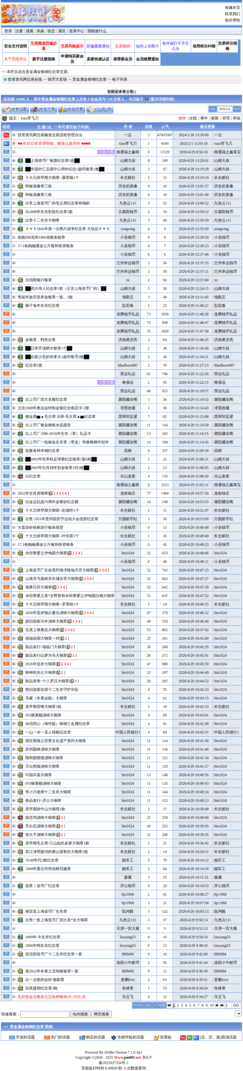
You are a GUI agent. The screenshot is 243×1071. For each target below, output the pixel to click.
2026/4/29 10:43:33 (194, 689)
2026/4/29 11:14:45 (194, 442)
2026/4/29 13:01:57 (194, 186)
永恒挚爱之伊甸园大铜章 (46, 553)
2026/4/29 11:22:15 (194, 382)
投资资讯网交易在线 (25, 79)
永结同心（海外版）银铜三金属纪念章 (57, 723)
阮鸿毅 (128, 911)
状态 (51, 31)
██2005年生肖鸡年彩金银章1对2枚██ (57, 468)
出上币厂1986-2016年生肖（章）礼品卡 (58, 433)
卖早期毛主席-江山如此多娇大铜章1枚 (57, 843)
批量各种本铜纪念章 (42, 450)
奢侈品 (128, 382)
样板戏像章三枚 (38, 186)
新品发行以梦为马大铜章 (46, 655)
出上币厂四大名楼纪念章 (46, 399)
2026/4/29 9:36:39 (194, 971)
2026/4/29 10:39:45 (194, 826)
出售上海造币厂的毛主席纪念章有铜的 (57, 203)
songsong (128, 229)
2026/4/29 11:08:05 (194, 468)
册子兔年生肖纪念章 (42, 305)
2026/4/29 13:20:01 (194, 160)
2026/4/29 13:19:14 (194, 177)
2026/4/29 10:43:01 (194, 715)
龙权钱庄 (127, 493)
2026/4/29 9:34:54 (194, 988)
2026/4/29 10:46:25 (194, 604)
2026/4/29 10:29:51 (194, 851)
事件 (204, 118)
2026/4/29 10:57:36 (194, 493)
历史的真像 (127, 186)
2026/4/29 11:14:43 (194, 408)
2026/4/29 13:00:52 (194, 203)
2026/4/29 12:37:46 (194, 254)
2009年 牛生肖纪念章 (42, 937)
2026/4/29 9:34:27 (194, 997)
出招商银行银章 (38, 280)
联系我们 (232, 14)
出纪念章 (32, 476)
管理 (226, 118)
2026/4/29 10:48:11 (194, 561)
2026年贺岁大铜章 (40, 664)
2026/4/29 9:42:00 (194, 954)
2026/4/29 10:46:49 (194, 621)
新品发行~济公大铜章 (43, 800)
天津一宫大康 (127, 928)
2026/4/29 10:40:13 (194, 800)
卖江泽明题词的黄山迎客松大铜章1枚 (56, 851)
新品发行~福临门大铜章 (45, 647)
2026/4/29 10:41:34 (194, 758)
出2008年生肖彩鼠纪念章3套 (49, 212)
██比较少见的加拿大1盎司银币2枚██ (57, 357)
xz (127, 280)
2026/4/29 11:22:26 (194, 374)
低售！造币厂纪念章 (42, 886)
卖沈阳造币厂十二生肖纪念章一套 (53, 954)
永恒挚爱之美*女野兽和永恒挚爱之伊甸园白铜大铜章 (70, 595)
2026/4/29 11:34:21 (194, 357)
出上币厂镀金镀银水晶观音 (48, 425)
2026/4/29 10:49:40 (194, 536)
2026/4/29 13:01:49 (194, 194)
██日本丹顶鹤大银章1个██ (48, 348)
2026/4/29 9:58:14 (194, 920)
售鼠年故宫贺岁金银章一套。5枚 (45, 297)
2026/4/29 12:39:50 (194, 237)
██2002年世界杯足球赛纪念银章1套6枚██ (61, 459)
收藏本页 (232, 7)
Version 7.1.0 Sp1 (128, 1052)
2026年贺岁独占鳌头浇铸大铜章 (51, 613)
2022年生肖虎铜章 (33, 493)
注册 (19, 31)
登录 (8, 31)
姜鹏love (128, 979)
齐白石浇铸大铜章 (40, 826)
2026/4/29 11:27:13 (194, 365)
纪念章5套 (33, 365)
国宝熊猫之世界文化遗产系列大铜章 (55, 741)
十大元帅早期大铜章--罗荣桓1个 (52, 604)
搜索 (30, 31)
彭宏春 (128, 305)
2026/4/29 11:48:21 (194, 305)
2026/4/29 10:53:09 (194, 519)
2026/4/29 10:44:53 (194, 681)
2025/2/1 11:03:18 (194, 143)
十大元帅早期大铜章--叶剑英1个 (52, 536)
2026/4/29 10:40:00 (194, 817)
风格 (40, 31)
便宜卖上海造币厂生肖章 (46, 911)
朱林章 (128, 988)
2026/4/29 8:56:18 (194, 152)
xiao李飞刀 (30, 118)
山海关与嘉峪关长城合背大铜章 (51, 578)
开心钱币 (127, 886)
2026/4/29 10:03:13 (194, 911)
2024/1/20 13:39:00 (194, 135)
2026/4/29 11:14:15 (194, 433)
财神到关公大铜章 (40, 672)
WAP (237, 109)
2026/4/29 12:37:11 (194, 271)
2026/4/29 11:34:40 (194, 348)
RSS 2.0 (225, 109)
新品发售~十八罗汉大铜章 (47, 681)
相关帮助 (232, 20)
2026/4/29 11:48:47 (194, 322)
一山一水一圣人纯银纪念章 (48, 732)
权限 (215, 118)
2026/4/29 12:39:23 (194, 246)
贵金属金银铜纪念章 (89, 79)
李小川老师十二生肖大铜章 (48, 792)
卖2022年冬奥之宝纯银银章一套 (51, 971)
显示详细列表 (162, 99)
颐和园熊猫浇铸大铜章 (44, 758)
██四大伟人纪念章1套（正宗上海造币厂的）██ (65, 288)
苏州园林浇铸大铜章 (42, 749)
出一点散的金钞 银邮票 (44, 979)
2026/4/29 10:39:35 (194, 834)
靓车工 (128, 860)
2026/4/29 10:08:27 (194, 894)
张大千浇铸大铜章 (40, 834)
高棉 (128, 450)
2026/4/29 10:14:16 (194, 869)
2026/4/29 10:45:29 (194, 647)
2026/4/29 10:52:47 (194, 510)
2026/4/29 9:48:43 (194, 945)
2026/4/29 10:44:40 (194, 672)
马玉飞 (128, 997)
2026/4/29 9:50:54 (194, 937)
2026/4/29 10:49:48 (194, 527)
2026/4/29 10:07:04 (194, 903)
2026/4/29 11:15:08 (194, 416)
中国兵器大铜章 (38, 775)
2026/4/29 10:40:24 (194, 792)
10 (212, 1005)
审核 (236, 118)
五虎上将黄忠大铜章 (42, 630)
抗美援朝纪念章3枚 (41, 988)
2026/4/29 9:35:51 (194, 979)
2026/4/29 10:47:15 (194, 570)
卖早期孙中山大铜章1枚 (45, 809)
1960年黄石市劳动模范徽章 (48, 869)
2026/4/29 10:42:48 (194, 723)
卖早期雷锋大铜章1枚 (43, 706)
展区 (62, 31)
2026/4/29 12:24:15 (194, 288)
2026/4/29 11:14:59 (194, 425)
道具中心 (76, 31)
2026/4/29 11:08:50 (194, 476)
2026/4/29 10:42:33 (194, 706)
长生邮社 (127, 177)
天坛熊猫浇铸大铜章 (42, 766)
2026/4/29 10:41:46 (194, 749)
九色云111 (127, 203)
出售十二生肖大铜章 (42, 220)
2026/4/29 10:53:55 (194, 502)
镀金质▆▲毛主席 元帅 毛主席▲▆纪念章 (60, 416)
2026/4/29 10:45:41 (194, 655)
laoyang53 (128, 937)
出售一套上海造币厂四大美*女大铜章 (56, 920)
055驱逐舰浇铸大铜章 (43, 715)
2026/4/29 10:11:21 (194, 877)
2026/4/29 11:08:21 (194, 459)
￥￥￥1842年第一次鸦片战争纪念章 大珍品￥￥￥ (67, 229)
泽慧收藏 (127, 408)
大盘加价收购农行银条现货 (40, 527)
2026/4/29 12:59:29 (194, 220)
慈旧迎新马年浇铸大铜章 (46, 621)
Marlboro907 (128, 365)
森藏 (128, 877)
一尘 (128, 135)
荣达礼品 (127, 374)
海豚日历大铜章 (38, 587)
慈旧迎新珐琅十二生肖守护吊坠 (51, 689)
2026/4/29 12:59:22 (194, 212)
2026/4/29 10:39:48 (194, 809)
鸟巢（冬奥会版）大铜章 (46, 698)
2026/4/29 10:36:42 (194, 843)
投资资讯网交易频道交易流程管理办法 (50, 135)
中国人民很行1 (127, 732)
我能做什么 (96, 31)
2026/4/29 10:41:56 (194, 741)
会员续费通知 (147, 59)
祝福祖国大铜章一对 (42, 638)
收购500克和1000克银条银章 (41, 237)
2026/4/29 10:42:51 (194, 732)
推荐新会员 (122, 59)
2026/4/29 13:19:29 (194, 169)
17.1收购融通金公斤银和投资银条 (46, 246)
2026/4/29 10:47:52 (194, 595)
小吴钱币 (127, 237)
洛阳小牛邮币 (127, 962)
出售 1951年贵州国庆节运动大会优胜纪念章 (61, 519)
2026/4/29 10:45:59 (194, 664)
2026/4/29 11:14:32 (194, 399)
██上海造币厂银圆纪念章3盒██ (52, 160)
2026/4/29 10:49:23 (194, 544)
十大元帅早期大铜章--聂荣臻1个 (52, 177)
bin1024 (128, 553)
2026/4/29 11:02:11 (193, 485)
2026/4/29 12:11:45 (194, 297)
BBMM (128, 954)
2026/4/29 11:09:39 (194, 450)
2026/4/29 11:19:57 (194, 391)
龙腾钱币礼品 (127, 314)
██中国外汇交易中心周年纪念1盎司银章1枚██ (64, 169)
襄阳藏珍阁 (127, 399)
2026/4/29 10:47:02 (194, 630)
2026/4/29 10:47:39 (194, 587)
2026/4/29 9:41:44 (194, 962)
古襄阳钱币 (127, 212)
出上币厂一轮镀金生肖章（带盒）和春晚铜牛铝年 (67, 442)
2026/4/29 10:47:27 (194, 578)
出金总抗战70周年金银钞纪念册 (51, 502)
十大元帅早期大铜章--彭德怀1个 (52, 510)
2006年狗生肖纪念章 (42, 945)
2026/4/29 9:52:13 (194, 928)
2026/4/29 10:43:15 (194, 698)
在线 (193, 118)
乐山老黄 (127, 476)
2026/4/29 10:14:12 (194, 860)
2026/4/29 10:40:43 (194, 783)
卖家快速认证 (98, 59)
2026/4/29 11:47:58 (194, 331)
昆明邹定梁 (127, 416)
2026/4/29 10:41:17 (194, 766)
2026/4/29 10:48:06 (194, 553)
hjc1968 (128, 894)
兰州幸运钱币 (127, 263)
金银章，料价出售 (40, 340)
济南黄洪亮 (127, 340)
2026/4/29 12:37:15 (194, 263)
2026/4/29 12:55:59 (194, 229)
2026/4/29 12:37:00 (194, 280)
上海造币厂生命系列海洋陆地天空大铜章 (59, 570)
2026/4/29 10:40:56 (194, 775)
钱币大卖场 (57, 79)
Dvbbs (109, 1052)
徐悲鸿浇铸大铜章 (40, 817)
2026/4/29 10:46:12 (194, 613)
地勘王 (128, 297)
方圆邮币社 (127, 519)
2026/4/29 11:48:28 (194, 314)
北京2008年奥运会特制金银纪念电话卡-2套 (53, 408)
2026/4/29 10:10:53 (194, 886)
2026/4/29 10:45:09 (194, 638)
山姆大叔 (127, 160)
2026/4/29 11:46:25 (194, 340)
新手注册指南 (43, 59)
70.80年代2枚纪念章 (42, 860)
